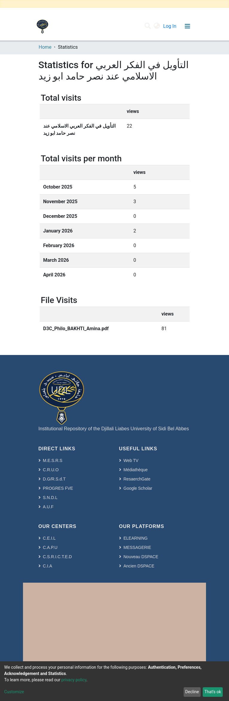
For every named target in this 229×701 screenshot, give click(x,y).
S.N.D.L (50, 497)
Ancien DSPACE (139, 566)
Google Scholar (138, 488)
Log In (170, 26)
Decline (192, 691)
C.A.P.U (50, 547)
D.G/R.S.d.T (54, 479)
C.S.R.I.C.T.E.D (57, 556)
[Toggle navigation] (187, 26)
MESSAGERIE (137, 547)
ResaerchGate (137, 479)
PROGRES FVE (58, 488)
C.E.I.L (49, 538)
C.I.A (47, 566)
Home (45, 47)
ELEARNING (136, 538)
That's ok (212, 691)
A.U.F (48, 506)
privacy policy (73, 679)
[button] (157, 26)
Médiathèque (136, 469)
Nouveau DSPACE (141, 556)
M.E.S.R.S (52, 460)
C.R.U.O (51, 469)
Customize (14, 691)
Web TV (131, 460)
